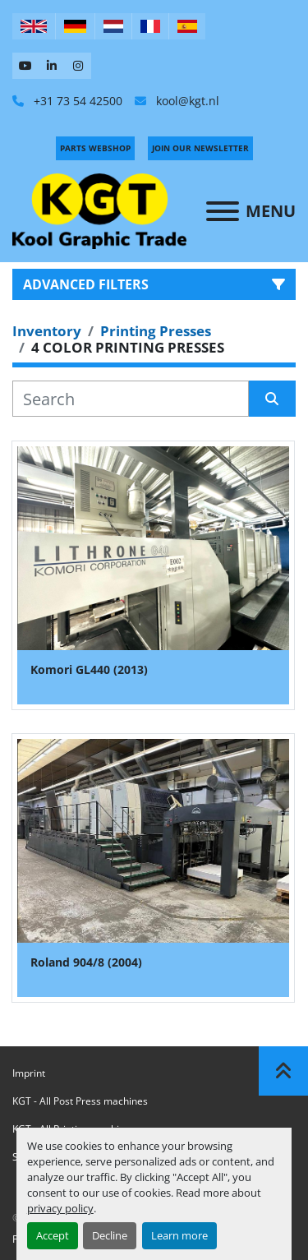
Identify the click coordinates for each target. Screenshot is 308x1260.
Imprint (28, 1073)
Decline (109, 1235)
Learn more (179, 1235)
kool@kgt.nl (186, 100)
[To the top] (283, 1071)
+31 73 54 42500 (76, 100)
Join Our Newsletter (200, 148)
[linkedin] (52, 66)
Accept (52, 1235)
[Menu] (222, 211)
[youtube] (25, 66)
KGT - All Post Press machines (80, 1101)
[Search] (130, 399)
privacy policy (60, 1208)
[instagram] (78, 66)
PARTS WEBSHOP (95, 148)
